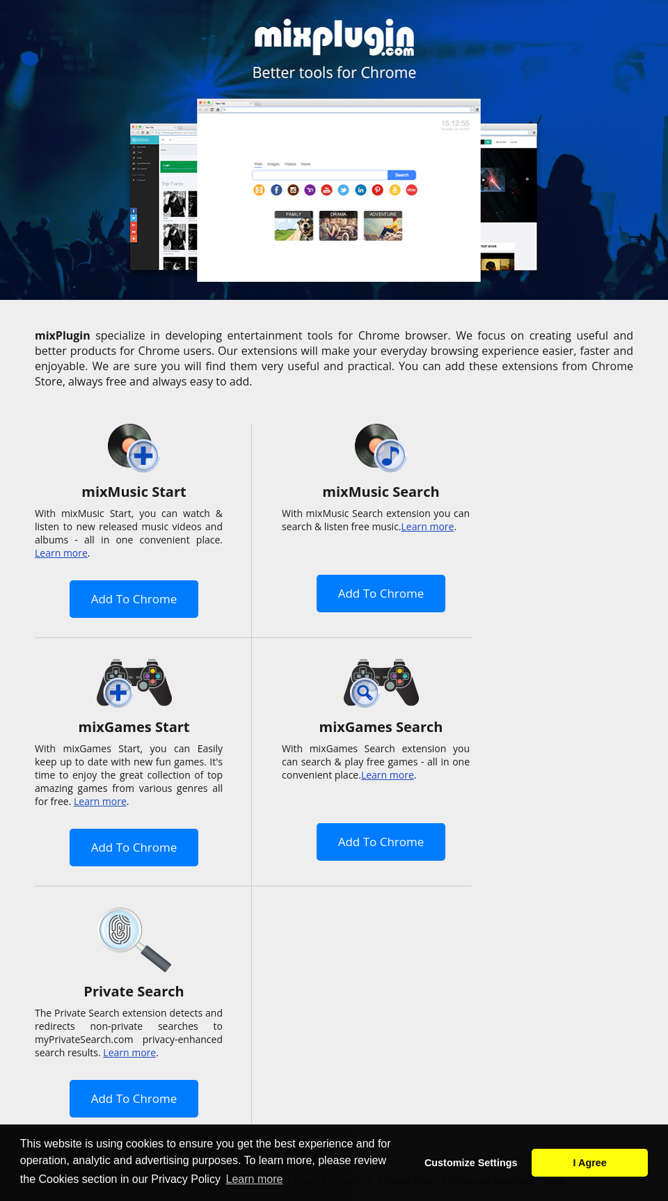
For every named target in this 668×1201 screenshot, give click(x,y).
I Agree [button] (590, 1162)
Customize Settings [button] (471, 1162)
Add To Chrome (134, 599)
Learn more (61, 552)
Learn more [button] (254, 1179)
